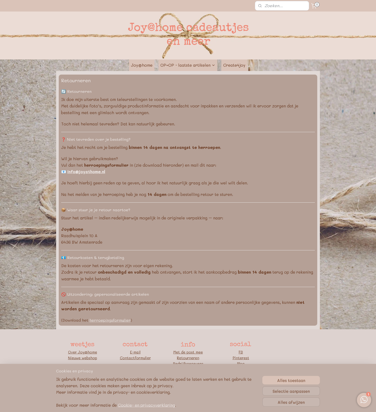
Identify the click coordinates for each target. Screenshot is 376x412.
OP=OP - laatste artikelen (187, 65)
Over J (74, 352)
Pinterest (241, 357)
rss (177, 403)
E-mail (135, 352)
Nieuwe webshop (82, 357)
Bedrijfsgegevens (188, 363)
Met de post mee (188, 352)
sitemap (167, 403)
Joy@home (142, 65)
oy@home (88, 352)
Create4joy (234, 65)
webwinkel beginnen (196, 403)
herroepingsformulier (110, 320)
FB (241, 352)
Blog (241, 363)
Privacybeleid (188, 375)
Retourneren (188, 357)
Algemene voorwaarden (188, 369)
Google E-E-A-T (188, 380)
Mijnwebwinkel (240, 403)
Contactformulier (135, 357)
